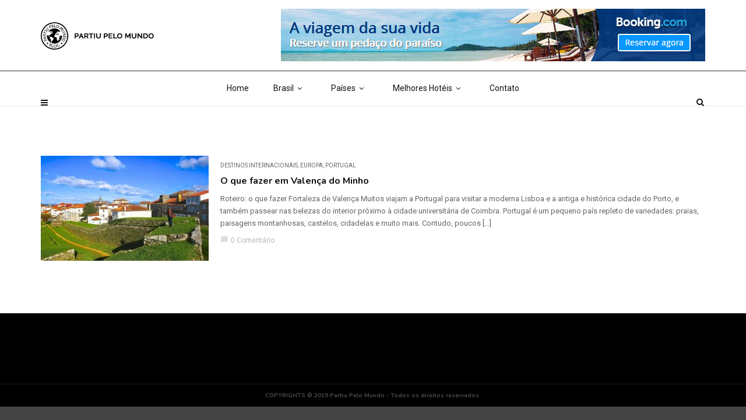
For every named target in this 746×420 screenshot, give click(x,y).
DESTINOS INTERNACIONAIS (259, 165)
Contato (504, 116)
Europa (311, 165)
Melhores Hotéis (429, 116)
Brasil (290, 116)
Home (238, 116)
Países (349, 116)
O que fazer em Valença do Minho (294, 181)
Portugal (340, 165)
